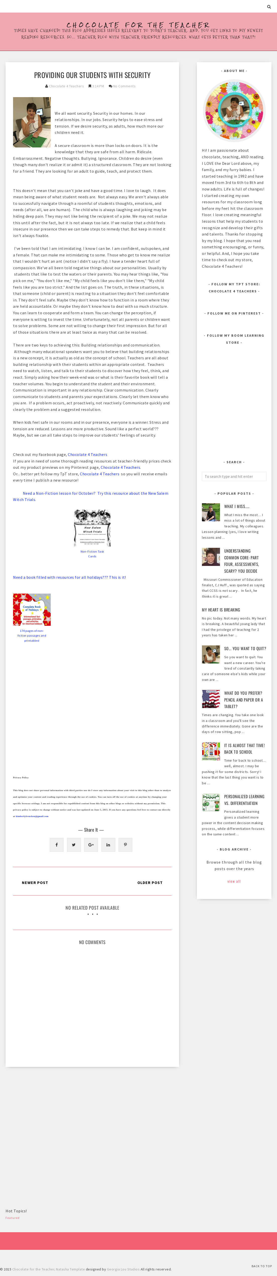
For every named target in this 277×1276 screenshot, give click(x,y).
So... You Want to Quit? (245, 648)
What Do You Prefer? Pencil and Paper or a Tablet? (243, 699)
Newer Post (35, 882)
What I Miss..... (237, 506)
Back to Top (262, 1266)
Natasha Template (70, 1269)
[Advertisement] (43, 1109)
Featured (13, 1218)
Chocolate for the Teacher (138, 25)
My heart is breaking (221, 610)
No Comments (124, 86)
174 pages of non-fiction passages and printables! (32, 635)
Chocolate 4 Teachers (66, 86)
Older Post (150, 882)
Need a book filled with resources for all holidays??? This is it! (69, 577)
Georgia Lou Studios (123, 1269)
